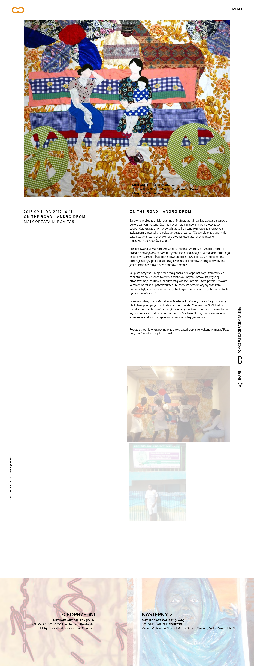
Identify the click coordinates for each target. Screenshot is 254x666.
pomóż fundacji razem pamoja (239, 330)
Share (239, 375)
